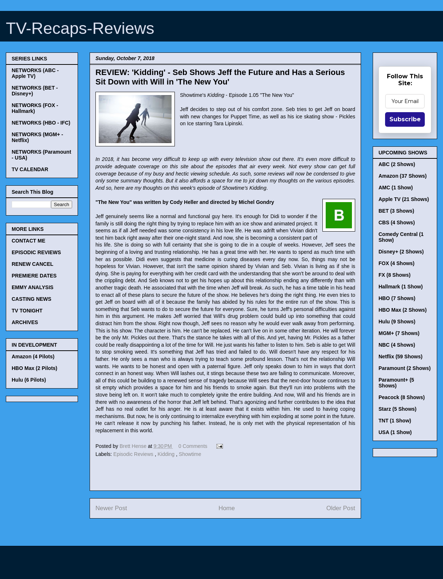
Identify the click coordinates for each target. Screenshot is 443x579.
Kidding (166, 454)
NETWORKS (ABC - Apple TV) (35, 73)
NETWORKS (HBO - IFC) (41, 123)
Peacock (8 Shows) (402, 397)
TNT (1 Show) (395, 421)
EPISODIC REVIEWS (36, 252)
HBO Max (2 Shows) (403, 310)
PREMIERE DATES (34, 276)
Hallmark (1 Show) (401, 287)
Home (227, 508)
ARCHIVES (25, 322)
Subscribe (405, 119)
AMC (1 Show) (396, 187)
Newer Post (111, 508)
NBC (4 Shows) (397, 345)
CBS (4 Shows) (397, 222)
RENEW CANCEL (32, 264)
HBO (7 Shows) (397, 298)
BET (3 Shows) (396, 211)
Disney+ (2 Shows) (401, 252)
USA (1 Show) (395, 432)
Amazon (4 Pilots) (33, 356)
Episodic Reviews (134, 454)
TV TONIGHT (27, 311)
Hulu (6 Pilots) (29, 380)
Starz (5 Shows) (397, 409)
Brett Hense (133, 446)
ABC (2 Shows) (397, 164)
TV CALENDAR (30, 169)
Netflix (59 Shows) (401, 356)
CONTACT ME (28, 241)
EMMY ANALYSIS (33, 287)
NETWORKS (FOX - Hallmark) (35, 108)
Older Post (340, 508)
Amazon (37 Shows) (403, 176)
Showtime (190, 454)
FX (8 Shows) (395, 275)
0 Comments (193, 446)
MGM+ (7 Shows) (399, 333)
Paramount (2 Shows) (405, 368)
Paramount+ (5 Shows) (396, 383)
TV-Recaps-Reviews (80, 28)
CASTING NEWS (31, 299)
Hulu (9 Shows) (397, 321)
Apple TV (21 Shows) (404, 199)
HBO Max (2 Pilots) (34, 368)
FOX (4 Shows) (397, 263)
